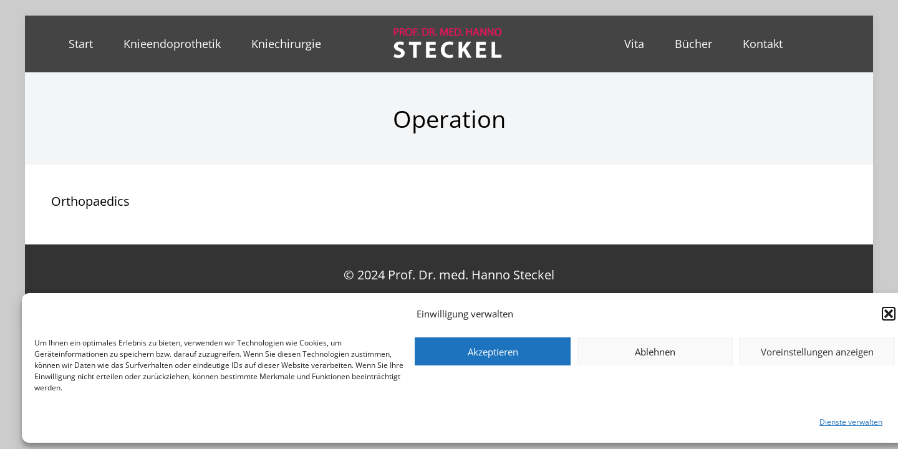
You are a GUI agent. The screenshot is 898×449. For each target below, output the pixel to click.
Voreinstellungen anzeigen (817, 351)
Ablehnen (655, 351)
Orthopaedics (90, 201)
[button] (888, 313)
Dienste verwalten (850, 422)
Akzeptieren (493, 351)
